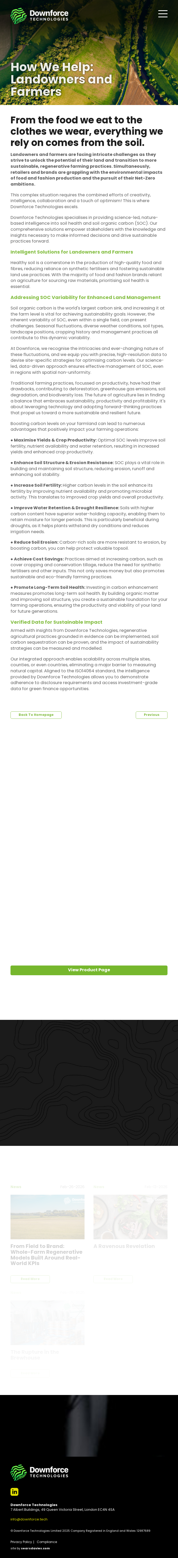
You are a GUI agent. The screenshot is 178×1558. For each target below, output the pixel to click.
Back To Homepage (36, 715)
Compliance (47, 1542)
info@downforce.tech (29, 1519)
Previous (151, 715)
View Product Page (89, 970)
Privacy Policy (21, 1542)
